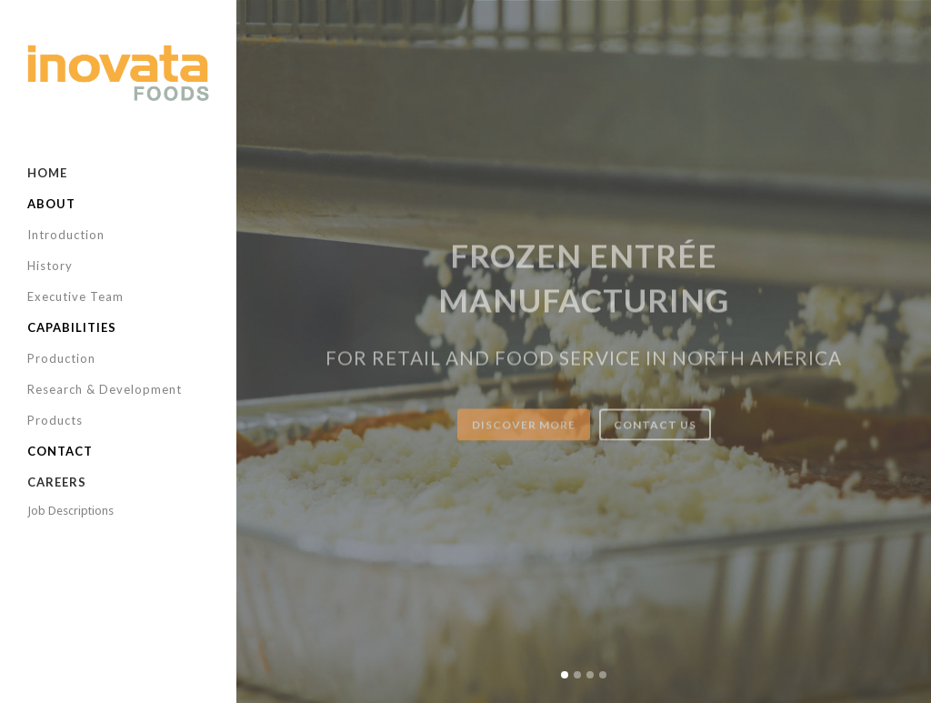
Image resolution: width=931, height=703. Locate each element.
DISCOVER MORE (524, 439)
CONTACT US (655, 439)
